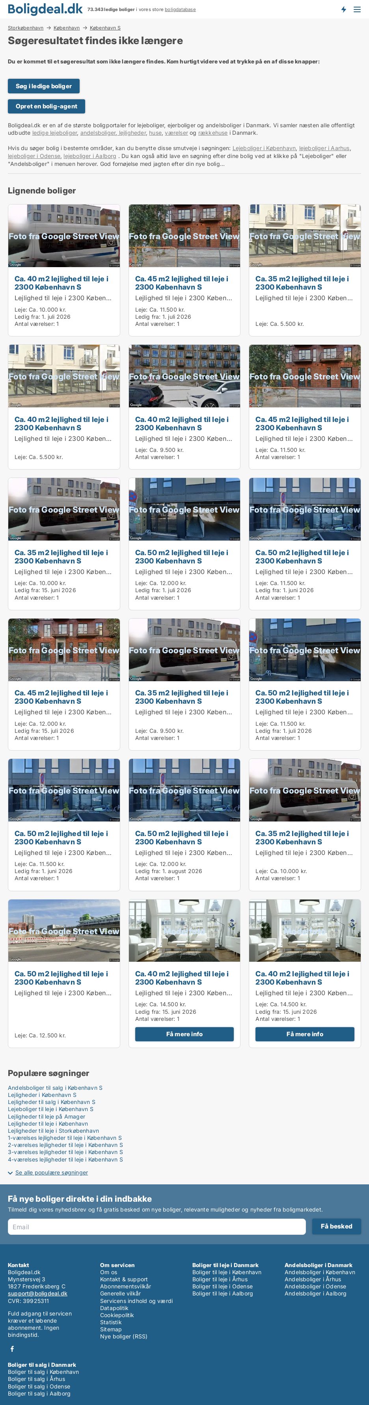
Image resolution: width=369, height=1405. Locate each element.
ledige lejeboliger (54, 132)
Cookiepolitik (117, 1315)
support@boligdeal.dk (37, 1293)
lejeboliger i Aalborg (89, 155)
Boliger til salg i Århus (36, 1378)
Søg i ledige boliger (44, 86)
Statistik (111, 1322)
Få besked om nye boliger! (343, 9)
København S (105, 28)
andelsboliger (98, 132)
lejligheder (131, 132)
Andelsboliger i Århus (313, 1279)
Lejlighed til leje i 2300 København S (71, 298)
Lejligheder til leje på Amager (46, 1116)
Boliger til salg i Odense (39, 1386)
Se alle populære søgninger (51, 1172)
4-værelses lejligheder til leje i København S (65, 1159)
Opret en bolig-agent (46, 106)
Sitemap (111, 1329)
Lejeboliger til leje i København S (50, 1109)
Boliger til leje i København (227, 1272)
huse (155, 132)
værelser (176, 132)
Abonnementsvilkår (125, 1286)
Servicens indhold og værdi (136, 1300)
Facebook (12, 1349)
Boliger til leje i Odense (222, 1286)
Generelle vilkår (120, 1293)
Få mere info (184, 1034)
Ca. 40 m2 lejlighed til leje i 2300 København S (61, 282)
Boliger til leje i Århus (220, 1279)
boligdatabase (180, 9)
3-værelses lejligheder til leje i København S (65, 1152)
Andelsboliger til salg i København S (55, 1087)
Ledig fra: (27, 316)
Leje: (21, 309)
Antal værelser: (35, 323)
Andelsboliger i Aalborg (316, 1293)
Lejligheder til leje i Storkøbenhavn (53, 1130)
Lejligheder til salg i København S (51, 1101)
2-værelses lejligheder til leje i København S (65, 1144)
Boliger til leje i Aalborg (222, 1293)
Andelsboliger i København (320, 1272)
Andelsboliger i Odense (315, 1286)
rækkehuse (213, 132)
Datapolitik (114, 1308)
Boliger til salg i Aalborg (39, 1393)
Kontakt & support (124, 1279)
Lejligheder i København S (42, 1094)
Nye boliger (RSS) (123, 1336)
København (67, 27)
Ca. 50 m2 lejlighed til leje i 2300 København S (182, 556)
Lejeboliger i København (264, 148)
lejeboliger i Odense (34, 155)
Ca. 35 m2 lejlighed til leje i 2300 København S (302, 282)
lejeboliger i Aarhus (324, 148)
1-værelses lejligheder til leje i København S (65, 1137)
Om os (108, 1272)
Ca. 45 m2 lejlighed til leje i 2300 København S (182, 282)
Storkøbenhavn (26, 27)
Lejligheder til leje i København (48, 1123)
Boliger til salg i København (43, 1371)
